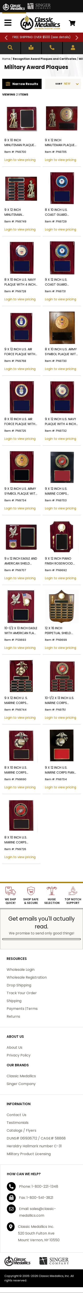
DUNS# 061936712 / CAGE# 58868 (36, 1138)
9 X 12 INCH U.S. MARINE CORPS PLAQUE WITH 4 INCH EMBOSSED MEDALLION (61, 491)
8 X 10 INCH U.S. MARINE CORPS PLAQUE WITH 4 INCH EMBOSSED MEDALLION (21, 840)
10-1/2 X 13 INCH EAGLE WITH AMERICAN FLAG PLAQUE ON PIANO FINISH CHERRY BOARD (20, 630)
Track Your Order (22, 993)
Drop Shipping (19, 985)
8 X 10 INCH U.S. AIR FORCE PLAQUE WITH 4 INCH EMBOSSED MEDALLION (19, 421)
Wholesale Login (21, 969)
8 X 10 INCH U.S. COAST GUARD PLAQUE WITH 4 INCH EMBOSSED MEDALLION (61, 212)
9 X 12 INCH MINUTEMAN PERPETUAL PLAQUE (18, 212)
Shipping (14, 1000)
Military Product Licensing (29, 1153)
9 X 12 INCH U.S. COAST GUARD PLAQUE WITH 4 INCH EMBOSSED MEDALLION (61, 282)
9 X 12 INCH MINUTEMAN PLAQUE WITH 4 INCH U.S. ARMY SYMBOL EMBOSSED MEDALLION (61, 142)
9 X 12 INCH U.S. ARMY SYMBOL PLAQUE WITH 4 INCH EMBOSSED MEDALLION (20, 491)
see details (60, 37)
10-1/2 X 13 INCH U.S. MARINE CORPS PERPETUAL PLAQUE (59, 700)
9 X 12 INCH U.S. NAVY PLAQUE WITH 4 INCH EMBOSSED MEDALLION (61, 421)
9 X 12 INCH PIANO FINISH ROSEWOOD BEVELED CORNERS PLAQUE (59, 561)
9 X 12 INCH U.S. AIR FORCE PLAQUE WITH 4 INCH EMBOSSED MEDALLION (19, 352)
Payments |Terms (22, 1008)
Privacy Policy (19, 1055)
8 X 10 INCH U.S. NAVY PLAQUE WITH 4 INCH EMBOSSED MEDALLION (21, 282)
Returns (13, 1016)
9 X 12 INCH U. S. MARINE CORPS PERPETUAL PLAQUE (18, 700)
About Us (14, 1047)
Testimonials (18, 1122)
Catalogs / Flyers (21, 1130)
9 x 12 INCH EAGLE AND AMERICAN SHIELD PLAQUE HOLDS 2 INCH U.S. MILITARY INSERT (20, 561)
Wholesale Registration (27, 977)
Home (6, 59)
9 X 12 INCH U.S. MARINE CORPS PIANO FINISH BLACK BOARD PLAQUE (61, 770)
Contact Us (16, 1114)
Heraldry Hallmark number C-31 (34, 1146)
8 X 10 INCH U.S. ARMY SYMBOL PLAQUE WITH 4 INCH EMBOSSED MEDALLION (61, 352)
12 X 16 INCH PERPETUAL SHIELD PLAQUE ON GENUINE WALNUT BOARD (60, 630)
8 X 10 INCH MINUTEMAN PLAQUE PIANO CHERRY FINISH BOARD (19, 142)
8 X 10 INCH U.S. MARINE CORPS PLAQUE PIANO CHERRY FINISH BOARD (21, 770)
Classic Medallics (21, 1076)
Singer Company (21, 1083)
